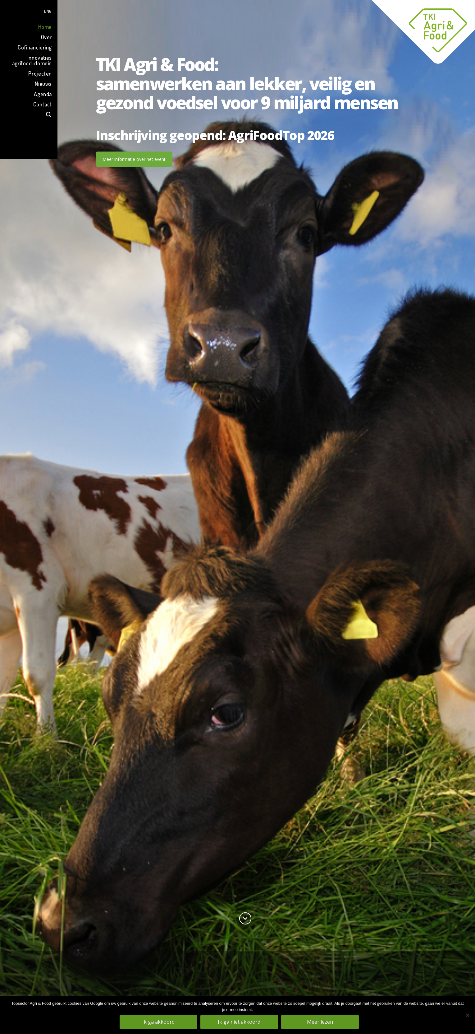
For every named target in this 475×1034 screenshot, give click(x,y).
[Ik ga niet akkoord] (467, 1015)
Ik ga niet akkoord (239, 1021)
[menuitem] (28, 10)
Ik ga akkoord (158, 1021)
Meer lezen (320, 1021)
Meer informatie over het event (134, 159)
